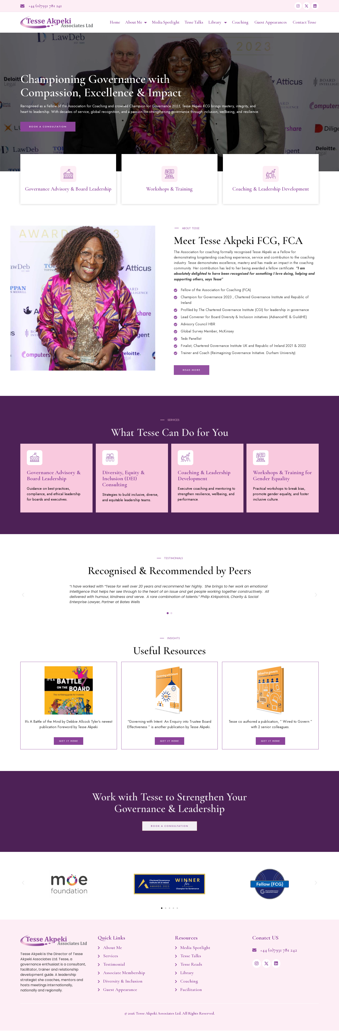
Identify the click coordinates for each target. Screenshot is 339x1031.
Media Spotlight (165, 22)
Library (217, 22)
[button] (23, 595)
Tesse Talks (194, 22)
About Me (136, 22)
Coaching (240, 22)
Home (115, 22)
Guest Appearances (271, 22)
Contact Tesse (304, 22)
